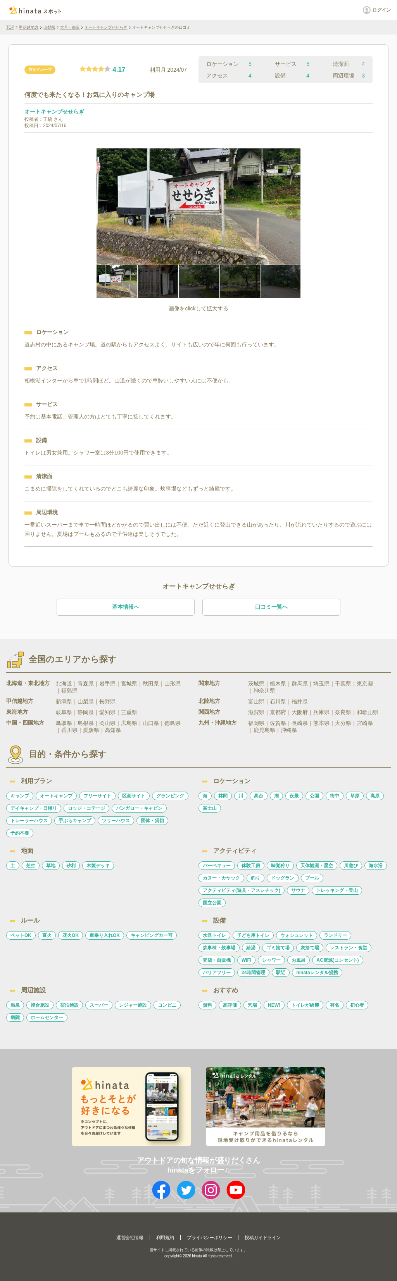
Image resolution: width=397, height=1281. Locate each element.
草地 (50, 865)
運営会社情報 (129, 1237)
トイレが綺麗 (305, 1005)
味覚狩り (280, 865)
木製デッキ (98, 865)
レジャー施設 (133, 1005)
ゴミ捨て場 (278, 947)
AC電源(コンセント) (337, 960)
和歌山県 (367, 712)
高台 (258, 796)
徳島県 (172, 723)
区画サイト (133, 796)
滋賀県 (256, 712)
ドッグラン (282, 878)
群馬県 (300, 683)
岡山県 (107, 723)
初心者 (357, 1005)
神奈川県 (264, 690)
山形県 (172, 683)
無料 (207, 1005)
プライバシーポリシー (209, 1237)
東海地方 (17, 712)
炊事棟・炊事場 (219, 947)
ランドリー (335, 935)
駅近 (280, 972)
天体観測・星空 (316, 865)
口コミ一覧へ (271, 607)
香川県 (69, 730)
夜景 (294, 796)
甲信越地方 (28, 27)
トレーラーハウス (29, 820)
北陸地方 (209, 701)
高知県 (113, 730)
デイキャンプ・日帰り (33, 808)
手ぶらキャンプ (75, 820)
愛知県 (107, 712)
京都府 (278, 712)
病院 (15, 1017)
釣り (255, 878)
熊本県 (321, 723)
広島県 (129, 723)
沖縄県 (289, 730)
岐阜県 (64, 712)
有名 (334, 1005)
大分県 (343, 723)
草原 (354, 796)
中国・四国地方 (25, 723)
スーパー (99, 1005)
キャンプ (19, 796)
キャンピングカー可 (152, 935)
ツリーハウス (116, 820)
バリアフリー (217, 972)
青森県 (86, 683)
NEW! (274, 1005)
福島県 (69, 690)
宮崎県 (365, 723)
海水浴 (376, 865)
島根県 (86, 723)
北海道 (64, 683)
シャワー (271, 960)
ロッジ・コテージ (86, 808)
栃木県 (278, 683)
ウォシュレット (296, 935)
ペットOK (20, 935)
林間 (223, 796)
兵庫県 (321, 712)
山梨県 (49, 27)
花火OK (70, 935)
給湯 (250, 947)
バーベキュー (217, 865)
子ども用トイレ (253, 935)
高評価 (230, 1005)
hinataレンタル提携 (317, 972)
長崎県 (300, 723)
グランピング (170, 796)
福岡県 (256, 723)
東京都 (365, 683)
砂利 (71, 865)
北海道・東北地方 (28, 683)
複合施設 (40, 1005)
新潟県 (64, 701)
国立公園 (212, 903)
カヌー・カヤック (221, 878)
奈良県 (343, 712)
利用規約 (165, 1237)
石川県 (278, 701)
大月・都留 (69, 27)
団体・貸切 (152, 820)
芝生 (30, 865)
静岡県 (86, 712)
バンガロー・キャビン (139, 808)
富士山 (210, 808)
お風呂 (299, 960)
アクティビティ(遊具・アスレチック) (241, 890)
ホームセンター (47, 1017)
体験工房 (251, 865)
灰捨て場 (309, 947)
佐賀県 (278, 723)
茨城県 (256, 683)
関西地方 (209, 712)
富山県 (256, 701)
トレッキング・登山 (337, 890)
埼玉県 (321, 683)
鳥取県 (64, 723)
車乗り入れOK (105, 935)
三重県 (129, 712)
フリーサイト (97, 796)
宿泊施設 (69, 1005)
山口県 (151, 723)
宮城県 (129, 683)
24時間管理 (253, 972)
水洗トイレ (214, 935)
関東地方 (209, 683)
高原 (375, 796)
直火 (47, 935)
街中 (334, 796)
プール (312, 878)
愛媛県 (91, 730)
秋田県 (151, 683)
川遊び (351, 865)
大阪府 (300, 712)
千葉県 (343, 683)
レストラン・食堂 (348, 947)
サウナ (298, 890)
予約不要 (19, 833)
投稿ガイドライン (263, 1237)
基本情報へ (125, 607)
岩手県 (107, 683)
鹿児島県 (264, 730)
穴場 (252, 1005)
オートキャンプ (56, 796)
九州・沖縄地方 (217, 723)
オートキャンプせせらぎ (106, 27)
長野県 (107, 701)
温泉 (15, 1005)
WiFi (246, 960)
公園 (314, 796)
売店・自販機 (217, 960)
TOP (10, 27)
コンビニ (167, 1005)
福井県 (300, 701)
